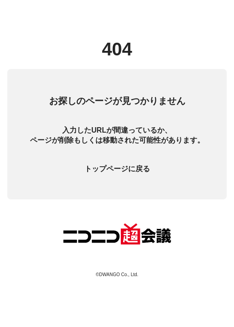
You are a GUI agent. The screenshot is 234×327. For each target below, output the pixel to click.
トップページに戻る (117, 169)
